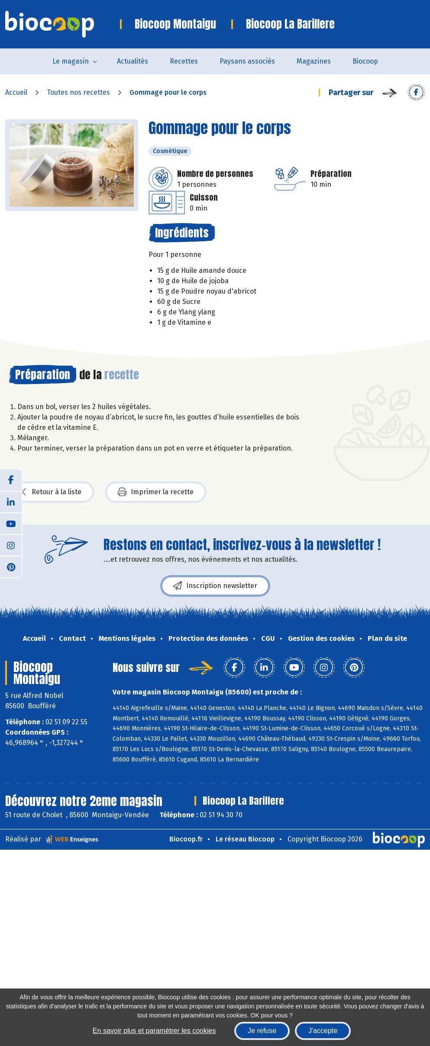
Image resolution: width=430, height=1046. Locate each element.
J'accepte (322, 1030)
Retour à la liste (51, 492)
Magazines (314, 61)
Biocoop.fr (186, 839)
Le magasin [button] (70, 61)
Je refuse (262, 1030)
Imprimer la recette (156, 492)
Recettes (184, 61)
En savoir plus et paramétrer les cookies (154, 1030)
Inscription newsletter (215, 586)
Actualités (132, 61)
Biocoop (365, 61)
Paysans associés (247, 61)
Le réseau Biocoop (245, 839)
